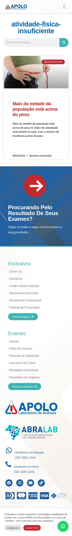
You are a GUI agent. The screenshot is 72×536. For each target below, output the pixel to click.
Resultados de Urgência (24, 377)
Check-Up (15, 271)
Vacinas (14, 341)
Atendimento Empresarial (25, 300)
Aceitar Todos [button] (32, 527)
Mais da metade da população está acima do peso (35, 109)
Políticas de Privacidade (24, 307)
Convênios (16, 278)
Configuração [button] (13, 527)
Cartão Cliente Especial (24, 285)
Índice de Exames (20, 348)
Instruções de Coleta (22, 362)
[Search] (63, 42)
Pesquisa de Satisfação (24, 355)
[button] (64, 7)
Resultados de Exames (24, 370)
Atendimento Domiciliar (24, 293)
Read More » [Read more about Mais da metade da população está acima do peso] (20, 146)
